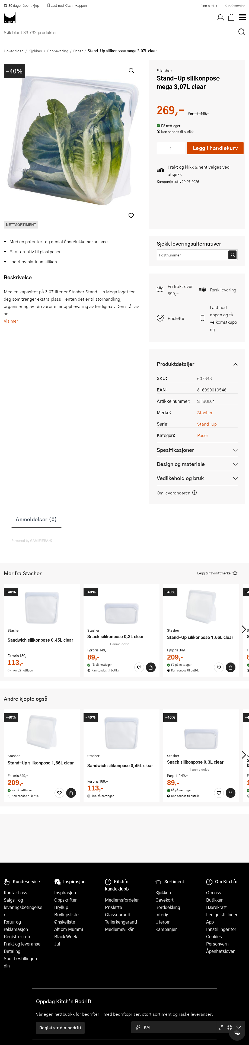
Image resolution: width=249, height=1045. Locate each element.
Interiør (162, 914)
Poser (78, 51)
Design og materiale (181, 464)
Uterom (163, 922)
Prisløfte (176, 318)
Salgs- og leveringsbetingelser (23, 907)
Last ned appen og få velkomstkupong (223, 318)
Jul (57, 944)
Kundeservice (235, 5)
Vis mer (11, 321)
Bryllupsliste (66, 914)
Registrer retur (18, 936)
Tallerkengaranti (121, 922)
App (210, 922)
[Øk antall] (180, 148)
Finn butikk (208, 5)
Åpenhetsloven (220, 951)
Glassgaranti (117, 914)
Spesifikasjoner (175, 450)
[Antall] (171, 148)
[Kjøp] (151, 667)
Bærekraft (216, 907)
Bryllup (61, 907)
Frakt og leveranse (22, 944)
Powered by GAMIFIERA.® (31, 540)
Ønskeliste (64, 922)
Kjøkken (35, 51)
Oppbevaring (57, 51)
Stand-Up (207, 424)
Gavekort (164, 900)
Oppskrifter (65, 900)
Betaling (12, 951)
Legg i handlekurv (215, 148)
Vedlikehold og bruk (180, 478)
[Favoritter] (139, 667)
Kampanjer (166, 929)
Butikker (214, 900)
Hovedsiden (14, 51)
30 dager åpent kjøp (21, 5)
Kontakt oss (15, 892)
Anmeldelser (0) (36, 519)
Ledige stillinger (222, 914)
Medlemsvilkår (119, 929)
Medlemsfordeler (122, 900)
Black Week (65, 936)
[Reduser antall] (162, 148)
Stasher (164, 70)
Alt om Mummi (68, 929)
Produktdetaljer (175, 364)
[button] (131, 215)
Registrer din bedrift (60, 1028)
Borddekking (167, 907)
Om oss (213, 892)
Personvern (217, 944)
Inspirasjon (65, 892)
